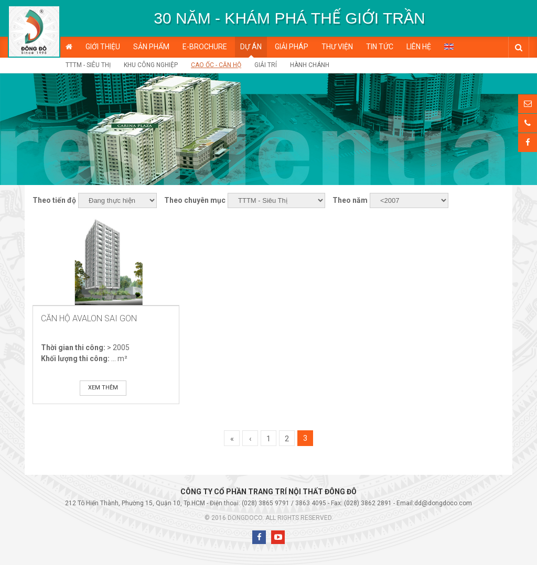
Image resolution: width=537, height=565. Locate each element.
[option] (289, 18)
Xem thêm (103, 387)
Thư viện (337, 46)
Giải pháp (291, 46)
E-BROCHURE (204, 46)
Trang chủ (69, 46)
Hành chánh (309, 65)
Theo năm (350, 200)
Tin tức (379, 46)
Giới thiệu (102, 46)
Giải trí (265, 65)
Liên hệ (418, 46)
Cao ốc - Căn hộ (216, 65)
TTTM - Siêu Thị (88, 65)
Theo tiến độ (54, 200)
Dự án (251, 46)
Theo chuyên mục (194, 200)
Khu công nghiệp (151, 65)
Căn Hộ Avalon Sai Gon (89, 318)
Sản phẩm (151, 46)
